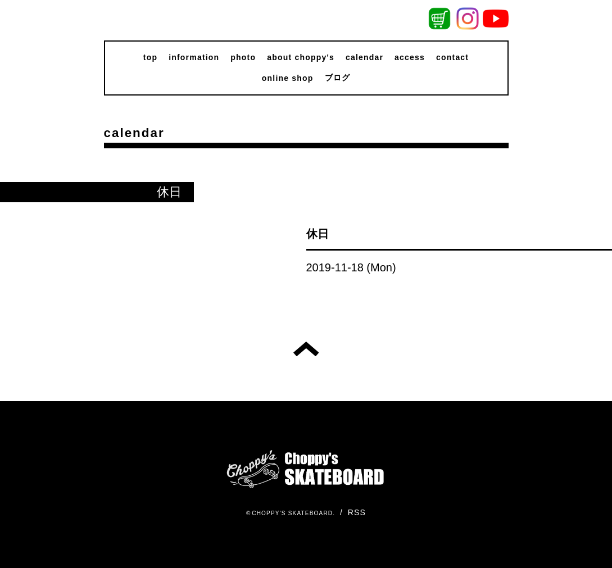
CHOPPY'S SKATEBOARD (292, 513)
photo (243, 57)
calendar (364, 57)
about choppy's (300, 57)
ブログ (338, 77)
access (410, 57)
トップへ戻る (306, 349)
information (194, 57)
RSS (357, 512)
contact (452, 57)
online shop (288, 78)
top (150, 57)
